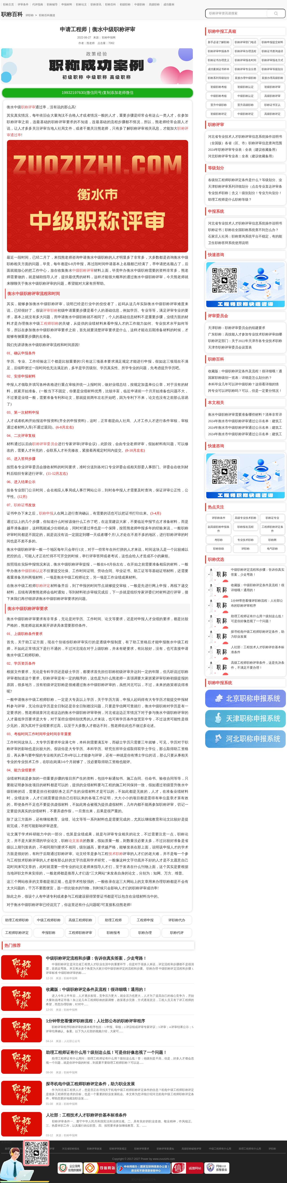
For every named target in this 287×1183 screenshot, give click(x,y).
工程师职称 (49, 323)
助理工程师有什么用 (250, 1148)
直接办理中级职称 (245, 78)
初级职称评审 (272, 87)
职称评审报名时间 (245, 60)
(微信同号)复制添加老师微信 (97, 93)
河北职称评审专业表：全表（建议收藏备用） (241, 156)
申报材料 (66, 4)
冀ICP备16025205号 (143, 1179)
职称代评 (177, 932)
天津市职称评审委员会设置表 (230, 347)
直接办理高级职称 (272, 78)
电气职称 (272, 548)
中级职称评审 (83, 270)
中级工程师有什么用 (220, 1148)
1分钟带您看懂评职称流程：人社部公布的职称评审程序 (95, 1021)
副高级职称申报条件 (218, 529)
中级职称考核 (219, 96)
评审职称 (50, 310)
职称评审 (28, 107)
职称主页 (8, 4)
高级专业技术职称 (245, 517)
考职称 (219, 540)
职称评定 (43, 586)
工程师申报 (145, 920)
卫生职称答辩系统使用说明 (228, 243)
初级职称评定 (219, 113)
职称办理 (145, 932)
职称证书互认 (272, 105)
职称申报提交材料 (272, 42)
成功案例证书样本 (218, 69)
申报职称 (48, 932)
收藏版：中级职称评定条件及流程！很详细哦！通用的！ (96, 989)
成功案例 (168, 4)
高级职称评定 (272, 113)
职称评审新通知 (165, 1148)
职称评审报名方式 (272, 60)
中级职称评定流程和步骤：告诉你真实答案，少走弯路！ (96, 958)
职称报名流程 (245, 526)
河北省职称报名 (70, 1148)
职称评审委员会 (45, 444)
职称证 (19, 505)
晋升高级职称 (245, 105)
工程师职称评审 (80, 932)
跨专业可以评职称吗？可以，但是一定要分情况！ (245, 391)
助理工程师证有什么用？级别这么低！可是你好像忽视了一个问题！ (106, 1052)
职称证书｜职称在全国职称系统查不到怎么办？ (243, 230)
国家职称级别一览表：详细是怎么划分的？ (240, 378)
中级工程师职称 (49, 920)
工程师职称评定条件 (272, 529)
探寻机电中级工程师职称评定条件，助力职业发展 (90, 1084)
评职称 (30, 15)
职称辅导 (52, 4)
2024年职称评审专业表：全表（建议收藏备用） (243, 149)
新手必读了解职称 (218, 42)
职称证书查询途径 (272, 51)
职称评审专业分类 (245, 69)
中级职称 (139, 4)
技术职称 (116, 854)
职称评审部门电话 (245, 42)
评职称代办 (176, 920)
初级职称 (125, 4)
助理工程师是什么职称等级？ (230, 199)
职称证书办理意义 (218, 60)
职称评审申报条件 (218, 51)
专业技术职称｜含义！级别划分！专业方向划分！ (245, 193)
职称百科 (110, 4)
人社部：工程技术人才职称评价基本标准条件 (86, 1115)
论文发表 (76, 841)
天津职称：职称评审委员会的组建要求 (236, 328)
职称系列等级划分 (218, 78)
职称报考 (113, 932)
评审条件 (23, 4)
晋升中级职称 (219, 105)
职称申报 (46, 513)
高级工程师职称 (80, 920)
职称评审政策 (94, 1148)
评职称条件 (218, 517)
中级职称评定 (245, 113)
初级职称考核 (219, 87)
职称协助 (218, 548)
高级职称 (154, 4)
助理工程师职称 (17, 920)
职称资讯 (96, 4)
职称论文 (81, 4)
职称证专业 (272, 517)
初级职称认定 (245, 87)
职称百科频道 (46, 15)
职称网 (272, 540)
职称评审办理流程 (245, 51)
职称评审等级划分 (272, 69)
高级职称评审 (272, 96)
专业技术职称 (245, 540)
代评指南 (37, 4)
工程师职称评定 (17, 932)
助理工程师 (113, 920)
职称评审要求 (141, 1148)
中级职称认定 (32, 571)
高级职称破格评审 (191, 1148)
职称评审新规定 (118, 1148)
